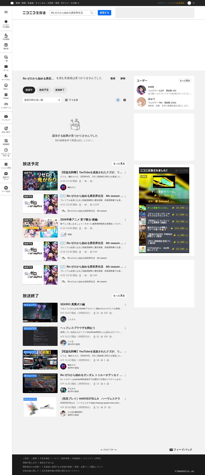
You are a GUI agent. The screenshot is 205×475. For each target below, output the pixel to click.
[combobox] (72, 12)
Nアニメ (65, 3)
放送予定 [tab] (44, 89)
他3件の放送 (73, 368)
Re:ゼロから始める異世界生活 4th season (87, 211)
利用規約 (76, 458)
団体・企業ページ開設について (89, 467)
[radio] (118, 100)
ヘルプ (56, 458)
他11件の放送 (74, 344)
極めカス (72, 187)
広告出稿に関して (31, 471)
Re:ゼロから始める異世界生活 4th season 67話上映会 (100, 196)
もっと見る (119, 163)
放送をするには (47, 463)
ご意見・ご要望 (30, 458)
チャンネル (41, 3)
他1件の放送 (73, 391)
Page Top (109, 450)
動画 (18, 3)
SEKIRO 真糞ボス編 (72, 304)
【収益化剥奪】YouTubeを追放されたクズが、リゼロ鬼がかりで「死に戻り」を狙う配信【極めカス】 (122, 172)
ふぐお (71, 341)
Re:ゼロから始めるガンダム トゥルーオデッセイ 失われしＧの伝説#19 (103, 375)
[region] (6, 240)
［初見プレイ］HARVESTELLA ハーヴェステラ (90, 398)
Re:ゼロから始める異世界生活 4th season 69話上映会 (100, 266)
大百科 (50, 3)
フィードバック (183, 449)
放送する (104, 12)
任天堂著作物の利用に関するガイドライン (61, 471)
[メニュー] (125, 173)
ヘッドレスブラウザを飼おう (77, 327)
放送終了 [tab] (60, 89)
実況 (57, 3)
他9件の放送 (73, 415)
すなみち (72, 388)
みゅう (151, 99)
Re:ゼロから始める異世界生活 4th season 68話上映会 (100, 243)
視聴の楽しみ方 (30, 462)
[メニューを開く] (6, 12)
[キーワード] (72, 12)
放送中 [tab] (28, 89)
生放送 (31, 3)
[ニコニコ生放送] (34, 12)
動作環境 (65, 458)
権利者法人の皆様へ (32, 467)
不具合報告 (45, 458)
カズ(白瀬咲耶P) (75, 412)
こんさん (72, 319)
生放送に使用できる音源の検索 (58, 467)
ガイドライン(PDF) (92, 458)
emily (151, 86)
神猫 (70, 234)
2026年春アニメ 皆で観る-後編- (79, 219)
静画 (24, 3)
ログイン (162, 3)
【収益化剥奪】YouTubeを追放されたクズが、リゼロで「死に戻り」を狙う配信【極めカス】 (116, 351)
